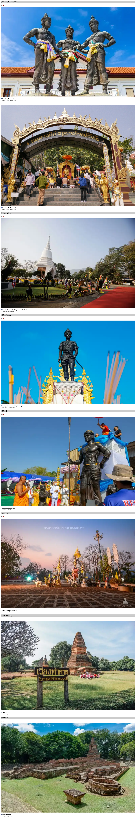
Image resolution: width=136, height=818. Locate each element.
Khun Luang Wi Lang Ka (8, 508)
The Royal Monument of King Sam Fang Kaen (13, 406)
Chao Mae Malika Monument (9, 610)
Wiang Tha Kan (6, 712)
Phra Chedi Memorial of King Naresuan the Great (14, 310)
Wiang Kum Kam (6, 814)
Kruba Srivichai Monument (9, 207)
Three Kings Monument (8, 99)
